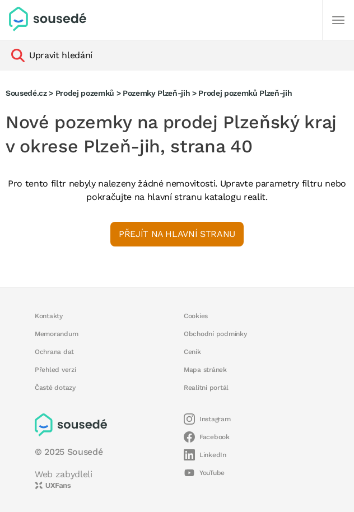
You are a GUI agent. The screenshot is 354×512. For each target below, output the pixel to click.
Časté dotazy (55, 388)
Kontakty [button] (49, 316)
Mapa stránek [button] (205, 370)
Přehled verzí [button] (55, 370)
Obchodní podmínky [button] (215, 334)
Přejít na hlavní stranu (177, 234)
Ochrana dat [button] (54, 352)
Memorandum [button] (56, 334)
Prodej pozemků (84, 93)
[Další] (338, 20)
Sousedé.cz (26, 93)
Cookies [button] (196, 316)
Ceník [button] (192, 352)
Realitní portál (206, 388)
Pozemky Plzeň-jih (156, 93)
